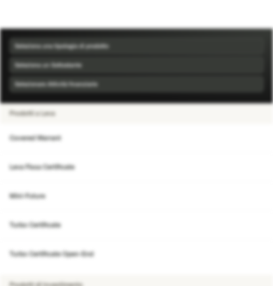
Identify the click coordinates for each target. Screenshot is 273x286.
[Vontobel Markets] (31, 14)
